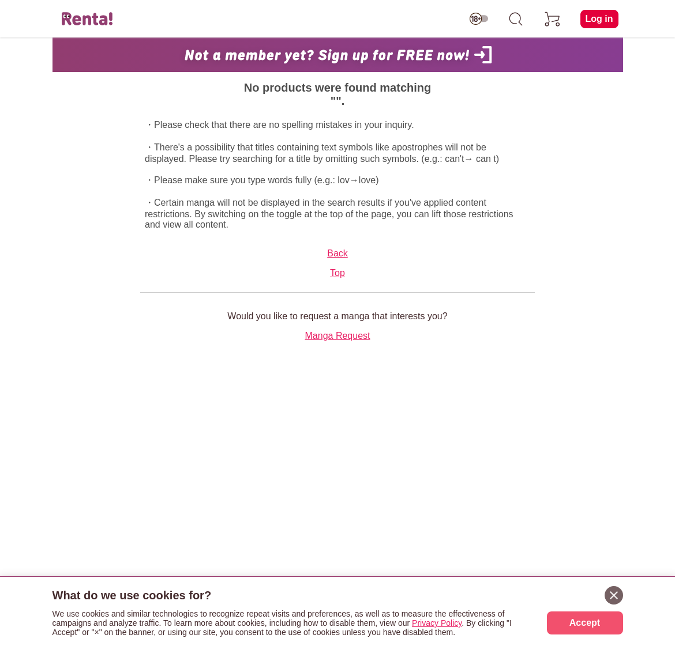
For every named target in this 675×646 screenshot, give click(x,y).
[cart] (552, 19)
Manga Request (337, 336)
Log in (599, 19)
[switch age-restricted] (479, 19)
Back (337, 253)
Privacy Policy (437, 623)
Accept (584, 623)
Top (337, 273)
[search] (516, 19)
